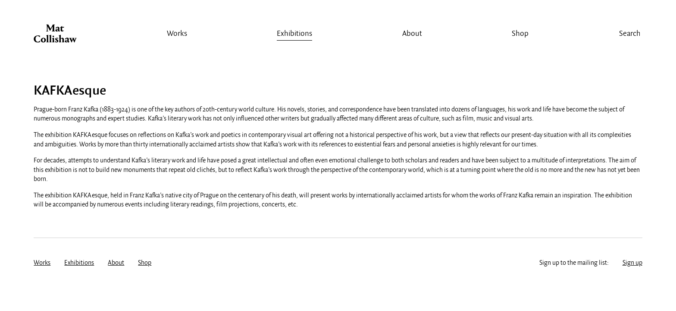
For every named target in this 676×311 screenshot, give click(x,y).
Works (177, 34)
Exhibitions (294, 34)
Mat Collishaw (55, 36)
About (412, 34)
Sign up (632, 263)
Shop (520, 34)
